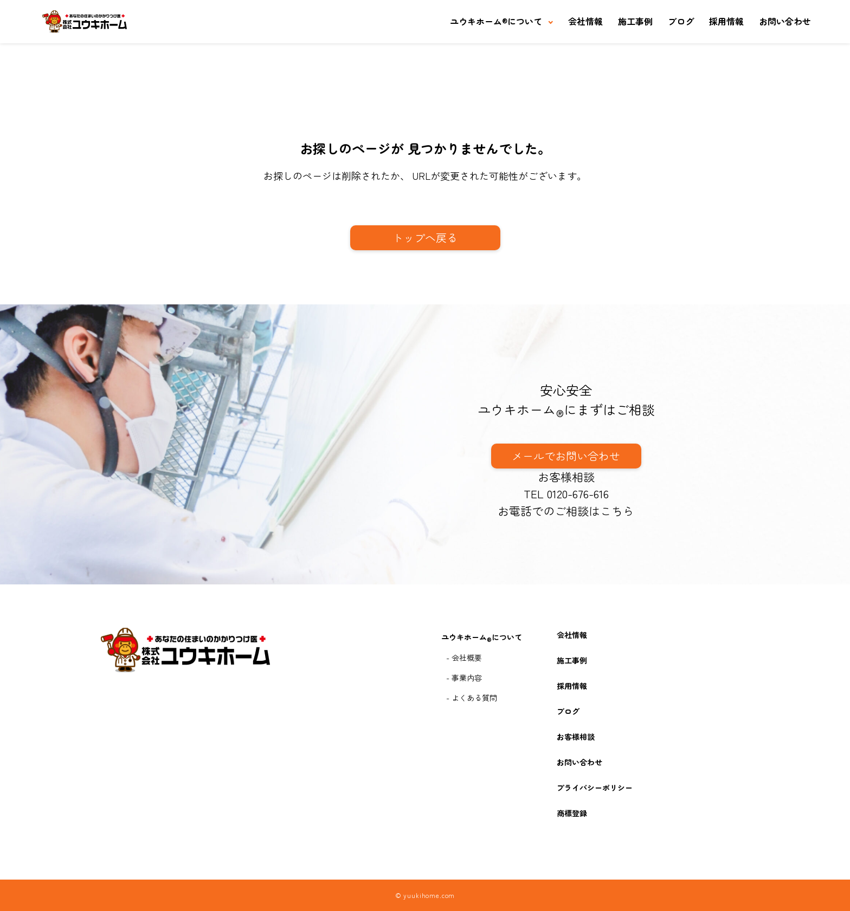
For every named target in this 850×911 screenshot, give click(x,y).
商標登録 (572, 813)
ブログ (681, 21)
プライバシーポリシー (595, 787)
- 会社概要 (464, 657)
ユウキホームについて (496, 21)
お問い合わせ (785, 21)
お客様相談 (566, 476)
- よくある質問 (471, 697)
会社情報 (585, 21)
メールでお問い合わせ (566, 456)
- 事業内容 (464, 677)
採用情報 (726, 21)
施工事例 (635, 21)
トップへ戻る (425, 237)
